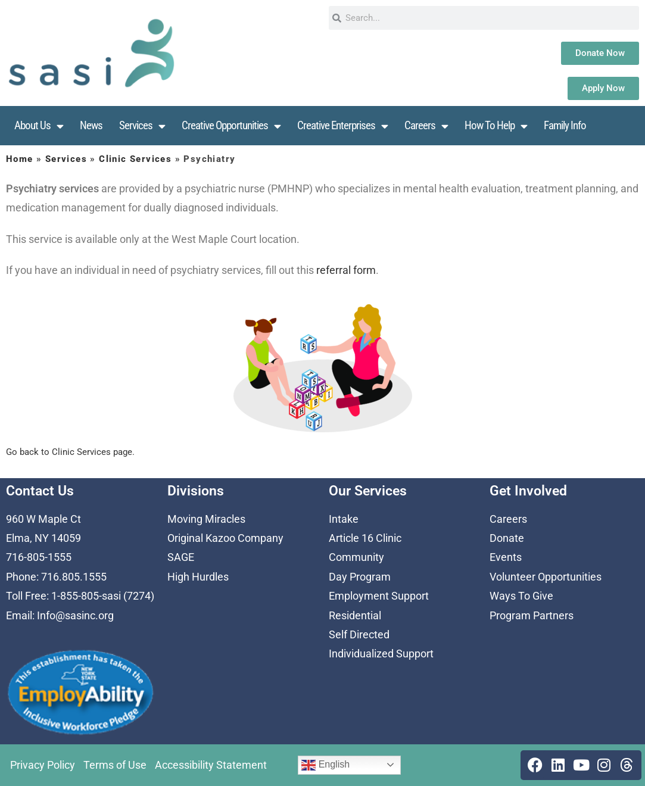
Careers (426, 126)
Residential (355, 615)
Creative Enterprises (342, 126)
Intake (344, 519)
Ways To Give (521, 596)
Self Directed (359, 634)
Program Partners (532, 615)
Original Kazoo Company (225, 538)
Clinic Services (135, 159)
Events (506, 557)
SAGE (180, 557)
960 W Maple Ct (43, 519)
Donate (507, 538)
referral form (346, 270)
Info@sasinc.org (75, 615)
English (325, 765)
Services (142, 126)
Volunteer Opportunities (546, 576)
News (91, 125)
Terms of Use (115, 765)
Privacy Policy (42, 765)
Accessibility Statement (211, 765)
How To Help (496, 126)
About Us (38, 126)
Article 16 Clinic (365, 538)
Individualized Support (381, 653)
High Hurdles (198, 576)
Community (356, 557)
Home (19, 159)
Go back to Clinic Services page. (70, 452)
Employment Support (379, 596)
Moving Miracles (206, 519)
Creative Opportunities (231, 126)
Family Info (565, 125)
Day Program (360, 576)
